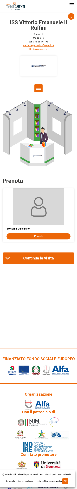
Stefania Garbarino (18, 228)
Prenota (38, 236)
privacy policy (55, 481)
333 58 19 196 (40, 41)
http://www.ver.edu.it (38, 49)
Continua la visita (38, 258)
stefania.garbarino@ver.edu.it (38, 45)
